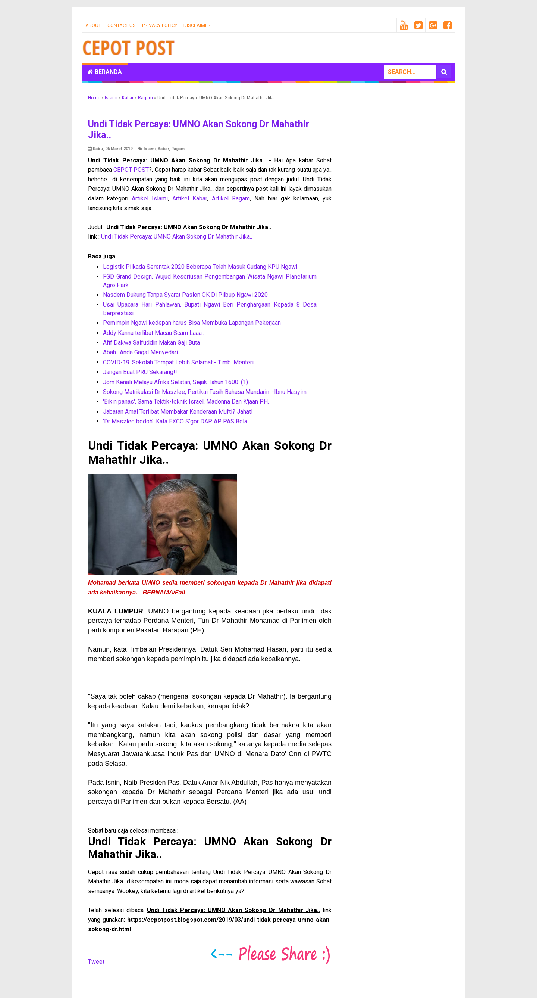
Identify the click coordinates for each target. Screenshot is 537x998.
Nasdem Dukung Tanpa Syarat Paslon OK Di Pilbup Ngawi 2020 (185, 294)
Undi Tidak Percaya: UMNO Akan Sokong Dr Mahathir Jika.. (176, 236)
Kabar (163, 148)
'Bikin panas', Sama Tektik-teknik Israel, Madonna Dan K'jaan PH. (186, 401)
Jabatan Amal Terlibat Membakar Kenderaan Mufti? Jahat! (178, 411)
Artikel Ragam (231, 198)
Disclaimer (197, 25)
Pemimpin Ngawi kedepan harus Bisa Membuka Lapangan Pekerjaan (192, 322)
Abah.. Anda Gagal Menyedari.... (142, 352)
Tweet (96, 961)
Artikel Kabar (189, 198)
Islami (150, 148)
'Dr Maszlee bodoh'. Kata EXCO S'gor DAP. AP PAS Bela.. (176, 421)
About (93, 25)
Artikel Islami (150, 198)
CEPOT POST (131, 169)
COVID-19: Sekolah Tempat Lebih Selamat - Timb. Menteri (178, 362)
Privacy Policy (159, 25)
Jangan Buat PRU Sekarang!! (140, 372)
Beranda (105, 71)
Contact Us (121, 25)
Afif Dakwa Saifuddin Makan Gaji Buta (151, 342)
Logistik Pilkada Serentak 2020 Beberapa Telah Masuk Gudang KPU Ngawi (200, 266)
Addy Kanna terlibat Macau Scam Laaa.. (153, 332)
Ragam (178, 148)
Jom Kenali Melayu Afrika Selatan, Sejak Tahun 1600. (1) (175, 382)
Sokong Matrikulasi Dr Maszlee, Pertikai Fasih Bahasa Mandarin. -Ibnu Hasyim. (205, 391)
